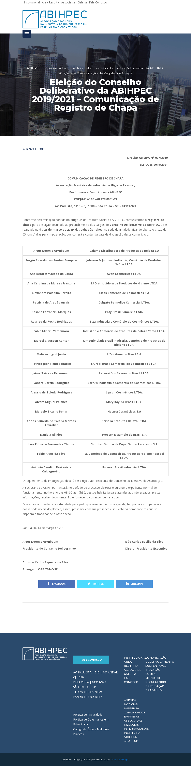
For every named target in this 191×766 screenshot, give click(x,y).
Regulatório (155, 682)
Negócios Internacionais (136, 726)
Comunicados (134, 712)
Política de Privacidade (88, 714)
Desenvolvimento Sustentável (159, 663)
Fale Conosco (91, 659)
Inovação (152, 669)
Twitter (96, 584)
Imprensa (131, 708)
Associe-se (132, 669)
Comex (150, 673)
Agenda (130, 700)
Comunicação (155, 657)
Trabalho (153, 690)
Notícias (131, 704)
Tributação (154, 686)
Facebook (56, 584)
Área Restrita (131, 663)
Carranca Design (120, 759)
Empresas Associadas (133, 718)
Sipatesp (131, 740)
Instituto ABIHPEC (132, 734)
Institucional (135, 657)
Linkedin (134, 584)
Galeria (130, 673)
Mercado (152, 678)
